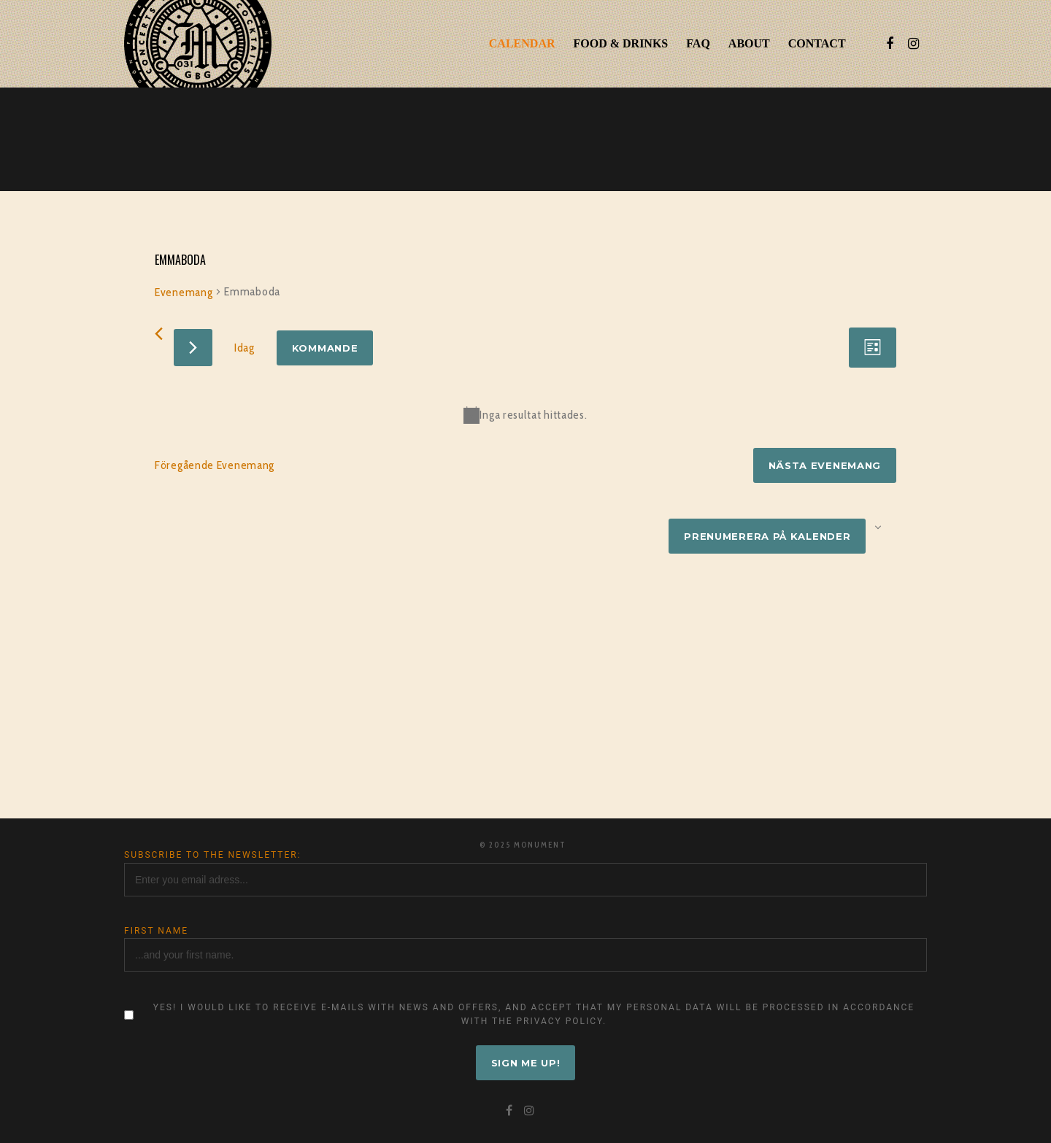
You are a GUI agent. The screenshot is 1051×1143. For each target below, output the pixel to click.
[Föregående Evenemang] (159, 334)
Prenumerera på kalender (767, 536)
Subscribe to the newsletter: (212, 855)
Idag (244, 347)
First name (156, 931)
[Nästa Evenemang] (193, 347)
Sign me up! (526, 1063)
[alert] (525, 415)
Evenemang (183, 292)
